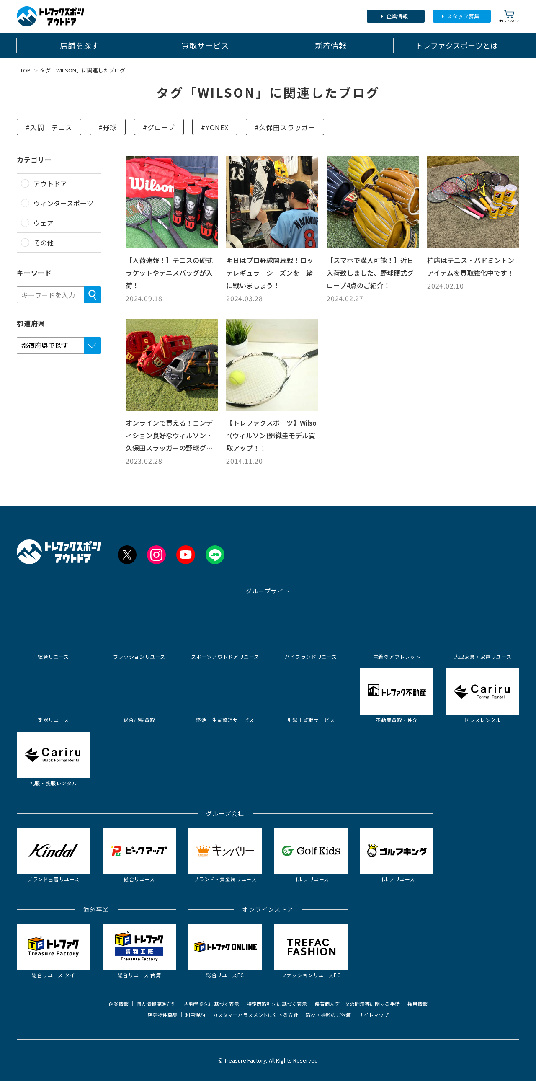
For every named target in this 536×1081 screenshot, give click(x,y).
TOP (25, 70)
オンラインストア (509, 16)
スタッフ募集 (463, 16)
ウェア (44, 223)
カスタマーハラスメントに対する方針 (255, 1014)
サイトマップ (373, 1014)
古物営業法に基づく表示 (211, 1003)
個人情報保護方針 (156, 1003)
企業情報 (397, 16)
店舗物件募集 (162, 1014)
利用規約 (195, 1014)
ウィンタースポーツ (63, 203)
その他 (44, 242)
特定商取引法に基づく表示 (277, 1003)
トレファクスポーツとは (456, 45)
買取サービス (205, 45)
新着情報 (331, 45)
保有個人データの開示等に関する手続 (357, 1003)
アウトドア (50, 183)
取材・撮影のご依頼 (328, 1014)
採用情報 (417, 1003)
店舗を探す (80, 45)
